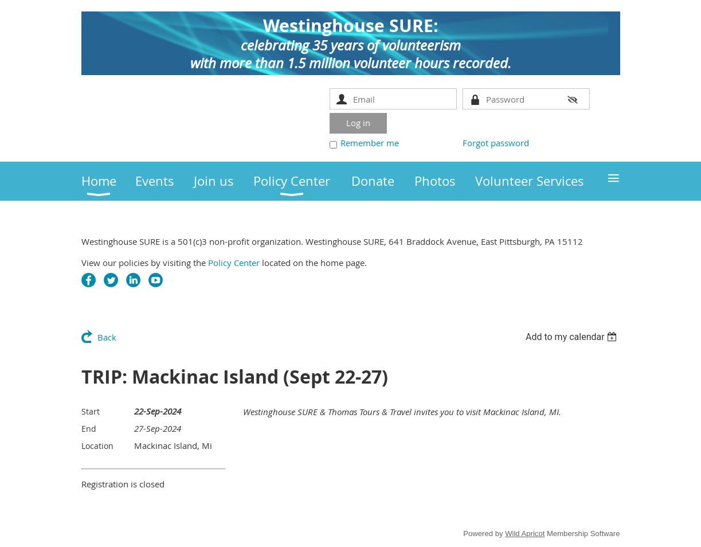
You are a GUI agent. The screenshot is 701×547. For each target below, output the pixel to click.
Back (106, 337)
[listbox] (573, 337)
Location (97, 445)
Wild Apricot (525, 533)
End (88, 428)
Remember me (369, 143)
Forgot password (496, 143)
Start (90, 411)
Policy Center (234, 262)
